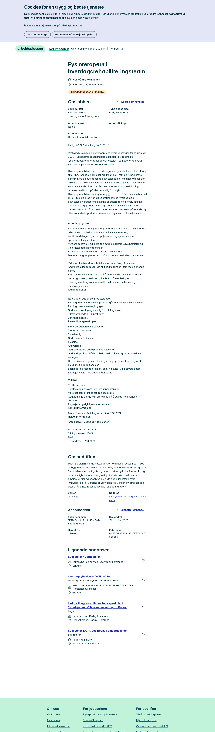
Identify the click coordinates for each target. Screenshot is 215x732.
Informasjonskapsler (58, 726)
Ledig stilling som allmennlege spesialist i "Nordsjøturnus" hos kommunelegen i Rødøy (97, 605)
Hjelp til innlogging (146, 720)
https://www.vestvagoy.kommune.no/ (127, 498)
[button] (130, 510)
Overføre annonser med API (152, 726)
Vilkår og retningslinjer (148, 714)
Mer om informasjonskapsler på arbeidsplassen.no (53, 25)
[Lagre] (143, 560)
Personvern (53, 720)
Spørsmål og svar (93, 720)
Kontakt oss (53, 714)
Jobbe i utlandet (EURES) (97, 726)
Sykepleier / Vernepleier (84, 556)
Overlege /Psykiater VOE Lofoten (89, 576)
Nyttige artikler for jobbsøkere (100, 714)
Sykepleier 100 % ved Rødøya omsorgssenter (98, 630)
